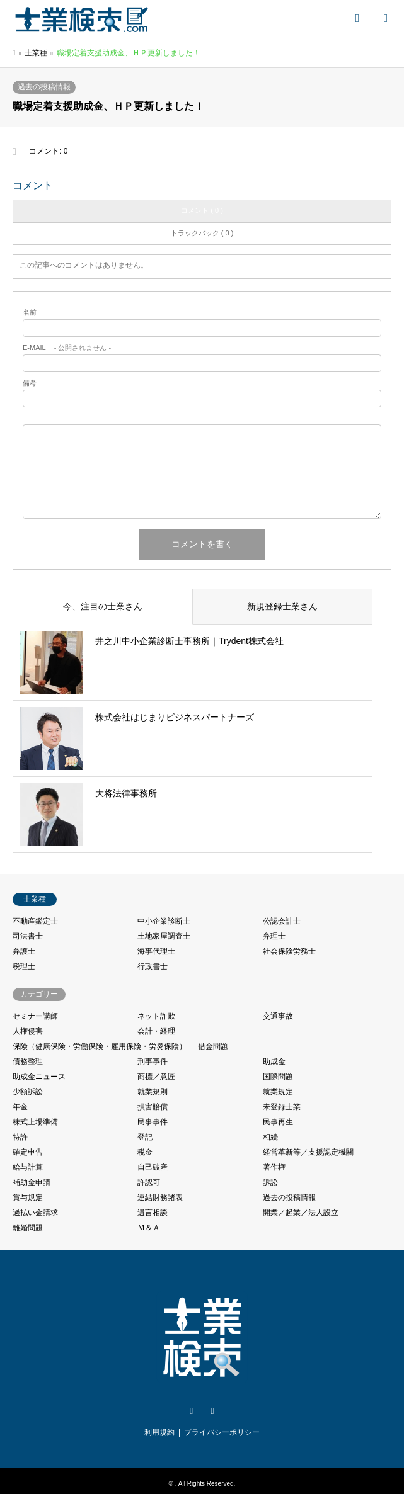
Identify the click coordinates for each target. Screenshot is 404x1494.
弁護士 (24, 951)
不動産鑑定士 (35, 921)
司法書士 (28, 936)
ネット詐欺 (156, 1016)
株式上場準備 (35, 1122)
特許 (20, 1137)
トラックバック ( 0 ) (202, 233)
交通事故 (278, 1016)
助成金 (274, 1061)
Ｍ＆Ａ (148, 1227)
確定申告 (28, 1152)
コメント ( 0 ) (202, 210)
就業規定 (278, 1091)
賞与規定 (28, 1197)
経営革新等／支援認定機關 (308, 1152)
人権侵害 (28, 1031)
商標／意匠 (156, 1076)
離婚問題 (28, 1227)
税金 (145, 1152)
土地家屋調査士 (163, 936)
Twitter (191, 1411)
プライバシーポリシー (222, 1432)
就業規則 (152, 1091)
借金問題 (213, 1046)
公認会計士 (282, 921)
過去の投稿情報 (44, 86)
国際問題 (278, 1076)
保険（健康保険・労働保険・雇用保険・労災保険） (100, 1046)
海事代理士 (156, 951)
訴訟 (270, 1182)
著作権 (274, 1167)
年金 (20, 1106)
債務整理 (28, 1061)
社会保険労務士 (289, 951)
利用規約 (159, 1432)
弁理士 (274, 936)
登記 (145, 1137)
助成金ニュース (39, 1076)
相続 (270, 1137)
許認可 (148, 1182)
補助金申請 (31, 1182)
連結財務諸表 (160, 1197)
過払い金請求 (35, 1212)
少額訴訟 (28, 1091)
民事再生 (278, 1122)
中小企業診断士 (163, 921)
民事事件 (152, 1122)
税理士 (24, 966)
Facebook (212, 1411)
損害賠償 (152, 1106)
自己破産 (152, 1167)
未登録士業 (282, 1106)
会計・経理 (156, 1031)
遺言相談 (152, 1212)
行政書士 (152, 966)
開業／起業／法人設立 (300, 1212)
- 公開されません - (67, 347)
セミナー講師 (35, 1016)
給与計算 (28, 1167)
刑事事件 (152, 1061)
